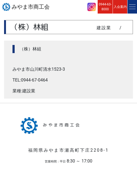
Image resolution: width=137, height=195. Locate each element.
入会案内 (120, 7)
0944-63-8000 (105, 6)
